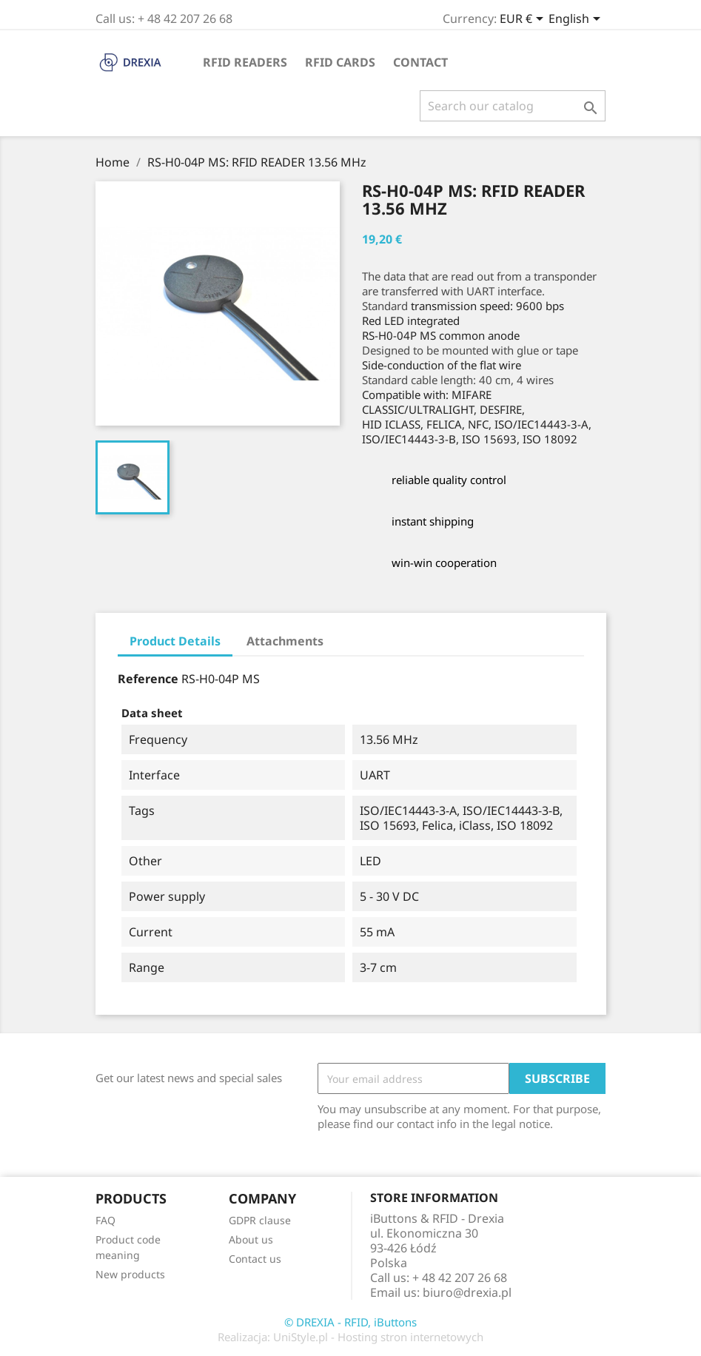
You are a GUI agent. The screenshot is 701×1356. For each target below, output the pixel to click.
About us (251, 1239)
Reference (148, 678)
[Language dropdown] (577, 20)
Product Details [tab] (175, 641)
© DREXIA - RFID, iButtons (350, 1322)
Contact (420, 62)
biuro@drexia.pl (467, 1292)
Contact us (255, 1259)
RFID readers (245, 62)
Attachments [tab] (284, 641)
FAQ (105, 1220)
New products (130, 1274)
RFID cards (340, 62)
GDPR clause (260, 1220)
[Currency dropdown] (524, 20)
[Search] (513, 105)
